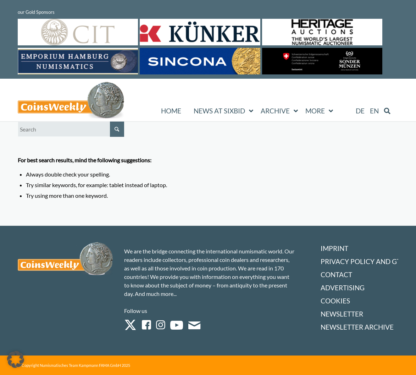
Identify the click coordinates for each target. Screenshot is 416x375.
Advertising (343, 288)
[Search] (71, 129)
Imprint (334, 248)
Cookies (335, 301)
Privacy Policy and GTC (363, 261)
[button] (15, 359)
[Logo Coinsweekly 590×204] (71, 101)
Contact (336, 274)
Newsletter (342, 314)
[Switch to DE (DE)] (360, 111)
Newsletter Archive (357, 327)
